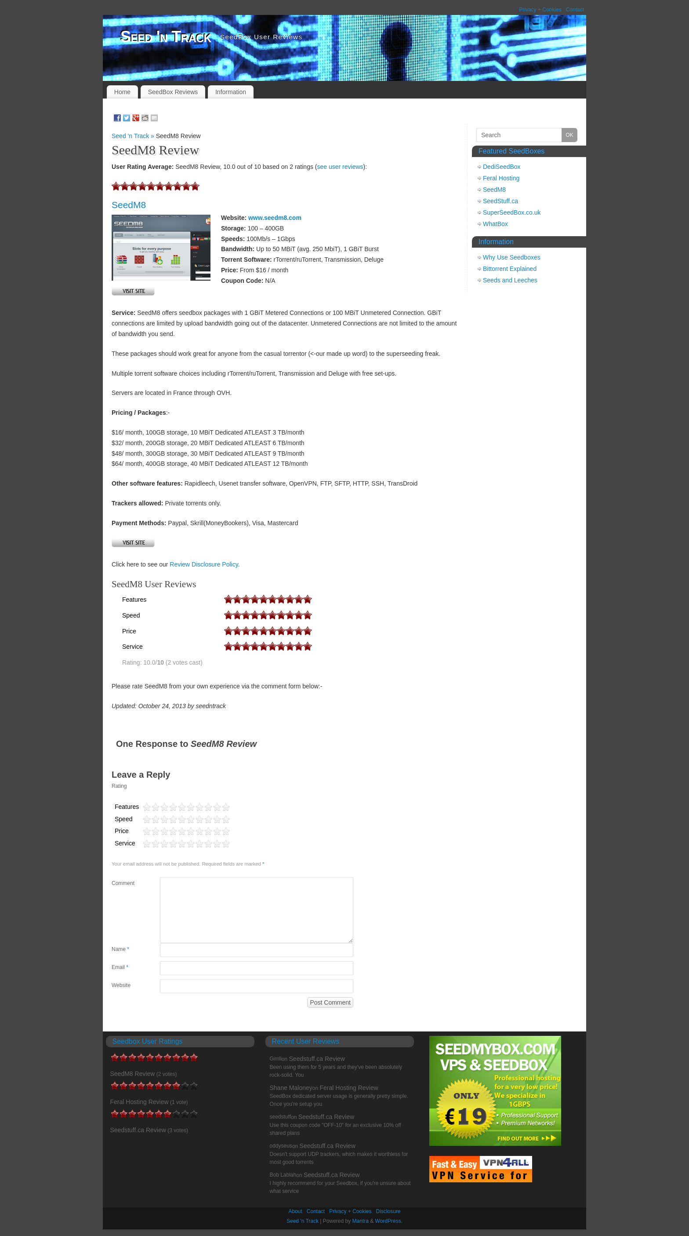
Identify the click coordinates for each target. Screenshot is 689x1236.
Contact (575, 10)
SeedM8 (129, 205)
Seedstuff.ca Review (138, 1130)
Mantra (360, 1221)
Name (120, 949)
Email (120, 967)
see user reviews (340, 166)
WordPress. (389, 1221)
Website (121, 985)
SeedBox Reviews (173, 91)
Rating (119, 786)
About (295, 1211)
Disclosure (388, 1211)
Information (230, 91)
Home (122, 91)
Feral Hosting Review (139, 1101)
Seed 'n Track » (134, 135)
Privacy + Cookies (540, 10)
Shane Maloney (291, 1087)
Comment (123, 883)
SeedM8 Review (132, 1073)
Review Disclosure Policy (204, 564)
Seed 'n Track (165, 37)
